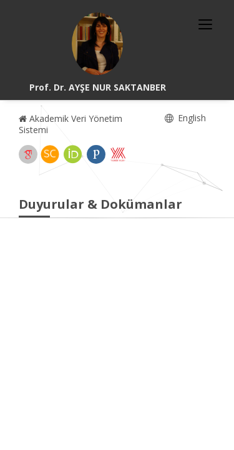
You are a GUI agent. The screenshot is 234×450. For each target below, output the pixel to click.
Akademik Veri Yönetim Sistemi (70, 124)
